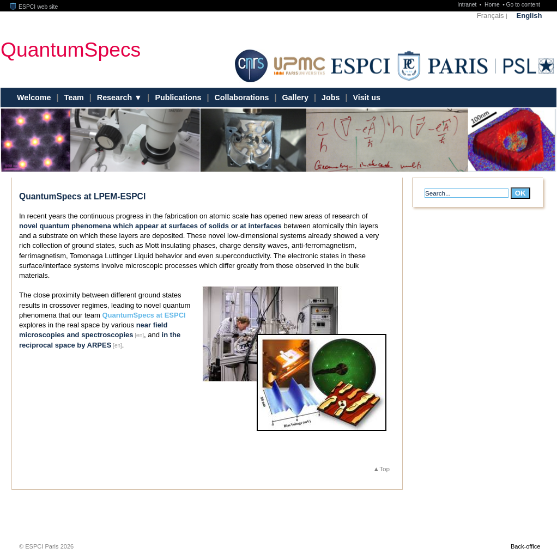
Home (493, 5)
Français (490, 15)
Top (384, 468)
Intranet (467, 5)
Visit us (366, 97)
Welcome (34, 97)
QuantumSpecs (71, 49)
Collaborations (241, 97)
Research (115, 97)
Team (74, 97)
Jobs (331, 97)
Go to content (523, 5)
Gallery (295, 97)
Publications (178, 97)
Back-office (525, 546)
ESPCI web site (34, 7)
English (529, 15)
